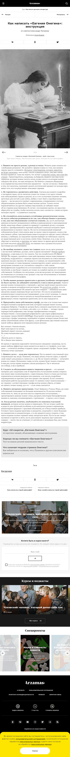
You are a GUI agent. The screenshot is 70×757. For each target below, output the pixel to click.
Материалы (61, 14)
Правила (41, 694)
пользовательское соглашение (49, 566)
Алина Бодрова (39, 35)
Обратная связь (55, 694)
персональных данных (30, 741)
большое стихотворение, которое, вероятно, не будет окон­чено (31, 171)
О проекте (20, 690)
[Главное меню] (3, 3)
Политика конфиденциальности (21, 694)
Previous (4, 152)
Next (66, 152)
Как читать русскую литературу (35, 9)
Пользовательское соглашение (41, 690)
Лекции (7, 14)
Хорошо (35, 751)
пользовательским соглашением (30, 739)
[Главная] (35, 682)
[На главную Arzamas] (35, 3)
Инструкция (6, 471)
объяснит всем (23, 243)
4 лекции (9, 612)
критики (25, 241)
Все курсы (34, 621)
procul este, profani (50, 287)
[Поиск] (66, 3)
